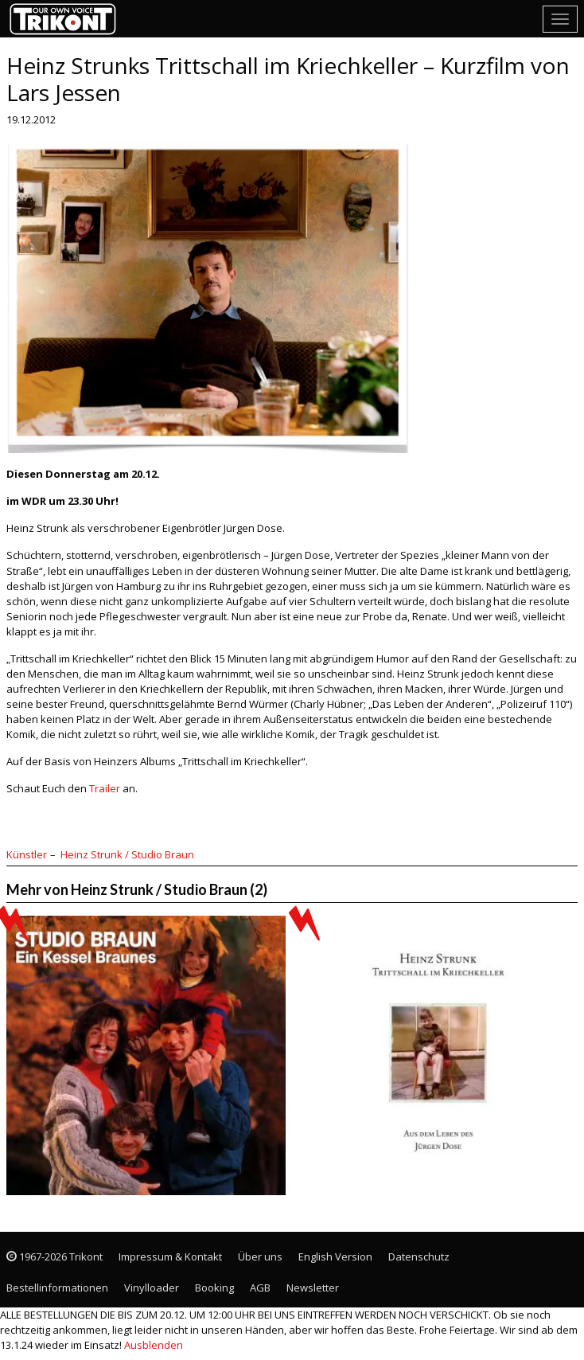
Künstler (26, 854)
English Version (335, 1256)
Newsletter (312, 1287)
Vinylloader (151, 1287)
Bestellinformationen (57, 1287)
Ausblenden (153, 1345)
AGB (260, 1287)
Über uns (260, 1256)
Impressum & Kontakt (170, 1256)
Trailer (104, 788)
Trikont (67, 18)
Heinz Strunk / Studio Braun (127, 854)
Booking (214, 1287)
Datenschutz (419, 1256)
